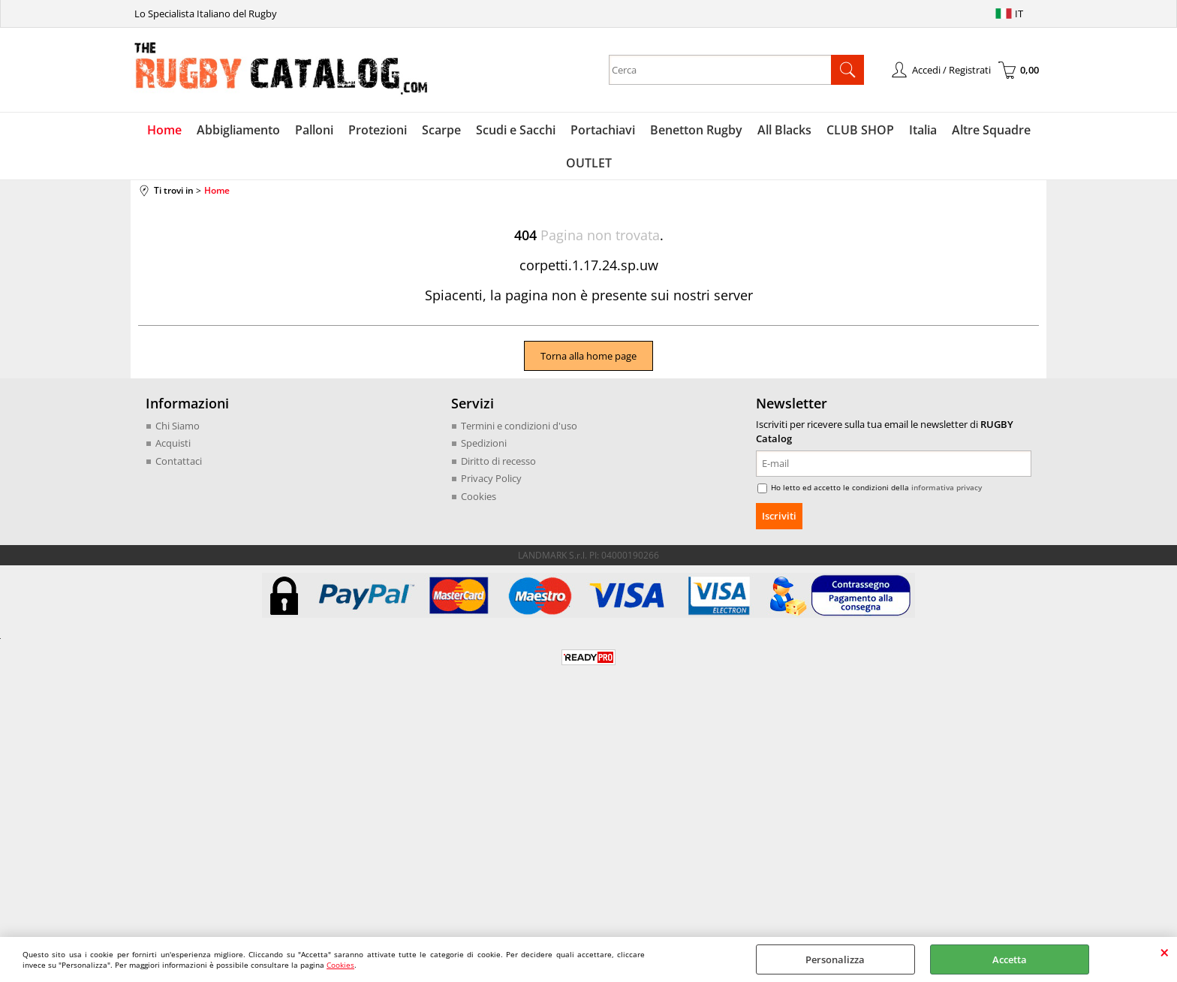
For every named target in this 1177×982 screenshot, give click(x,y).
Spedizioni (484, 443)
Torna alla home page (588, 356)
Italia (923, 130)
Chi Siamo (177, 425)
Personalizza (835, 959)
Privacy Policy (491, 478)
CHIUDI (1164, 951)
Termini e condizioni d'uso (519, 425)
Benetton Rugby (696, 130)
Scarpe (441, 130)
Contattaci (178, 461)
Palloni (314, 130)
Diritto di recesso (498, 461)
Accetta (1009, 959)
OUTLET (589, 163)
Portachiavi (602, 130)
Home (164, 130)
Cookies (340, 964)
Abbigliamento (238, 130)
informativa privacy (946, 487)
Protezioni (377, 130)
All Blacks (784, 130)
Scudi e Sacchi (515, 130)
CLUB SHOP (860, 130)
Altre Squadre (991, 130)
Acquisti (173, 443)
